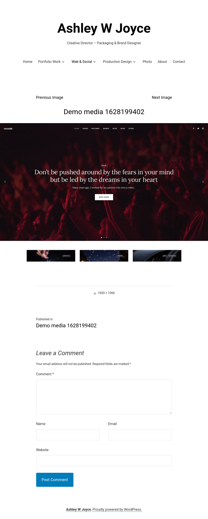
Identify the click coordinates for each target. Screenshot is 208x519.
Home (27, 62)
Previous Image (49, 97)
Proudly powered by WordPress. (117, 509)
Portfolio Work (49, 62)
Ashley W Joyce (104, 28)
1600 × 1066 (106, 293)
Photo (147, 62)
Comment (45, 374)
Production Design (117, 62)
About (162, 62)
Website (42, 450)
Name (41, 424)
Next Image (162, 97)
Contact (179, 62)
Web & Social (82, 62)
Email (112, 424)
